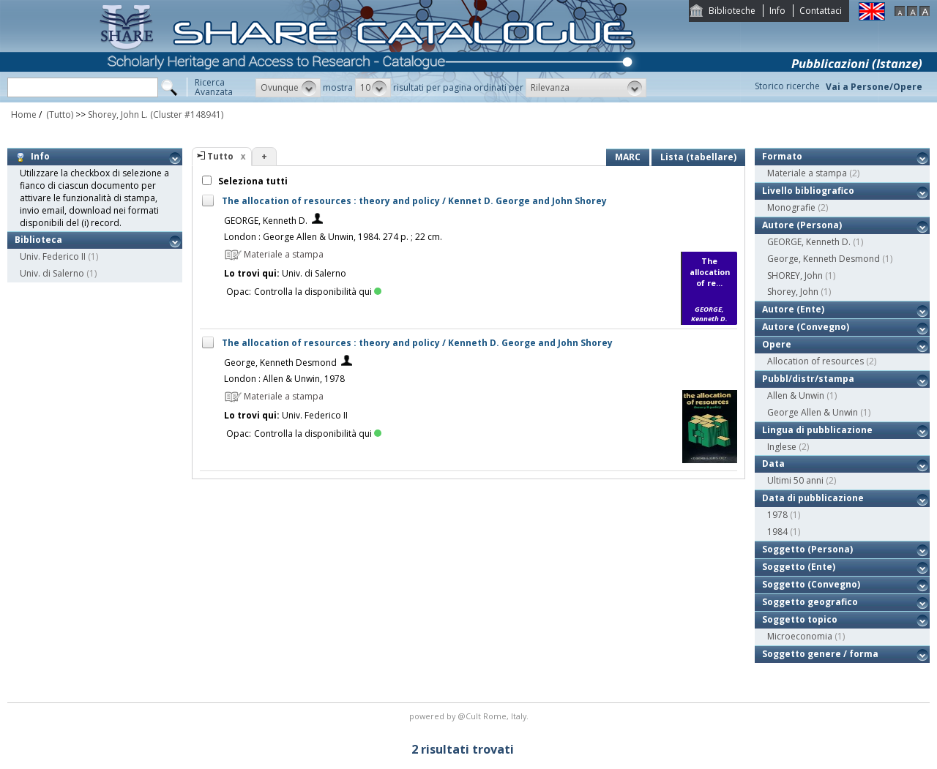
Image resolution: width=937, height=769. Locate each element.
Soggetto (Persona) (807, 549)
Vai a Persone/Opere (874, 86)
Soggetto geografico (810, 602)
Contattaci (820, 10)
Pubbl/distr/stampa (808, 378)
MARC (628, 157)
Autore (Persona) (802, 225)
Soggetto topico (799, 619)
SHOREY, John (795, 275)
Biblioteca (38, 239)
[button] (288, 87)
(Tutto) (58, 114)
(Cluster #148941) (186, 114)
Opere (776, 344)
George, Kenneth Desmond (280, 362)
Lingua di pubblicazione (817, 430)
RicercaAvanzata (214, 87)
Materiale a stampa (807, 173)
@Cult (470, 715)
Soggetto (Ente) (798, 566)
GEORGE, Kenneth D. (265, 220)
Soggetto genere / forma (820, 654)
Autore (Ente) (793, 309)
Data (773, 463)
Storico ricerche (787, 86)
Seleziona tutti (252, 181)
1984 (777, 531)
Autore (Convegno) (805, 326)
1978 (777, 515)
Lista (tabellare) (698, 157)
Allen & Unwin (795, 395)
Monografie (791, 207)
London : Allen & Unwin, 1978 (284, 378)
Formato (782, 156)
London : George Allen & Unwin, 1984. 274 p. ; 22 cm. (333, 236)
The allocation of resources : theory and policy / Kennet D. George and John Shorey (414, 201)
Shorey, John (792, 291)
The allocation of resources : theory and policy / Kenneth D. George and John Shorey (417, 343)
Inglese (781, 446)
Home (24, 114)
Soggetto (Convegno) (811, 584)
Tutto (220, 156)
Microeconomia (799, 636)
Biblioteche (732, 10)
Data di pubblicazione (813, 498)
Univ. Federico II (53, 256)
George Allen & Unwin (812, 412)
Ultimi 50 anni (795, 480)
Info (777, 10)
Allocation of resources (815, 361)
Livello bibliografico (808, 190)
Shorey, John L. (118, 114)
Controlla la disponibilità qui (317, 291)
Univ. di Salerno (52, 273)
